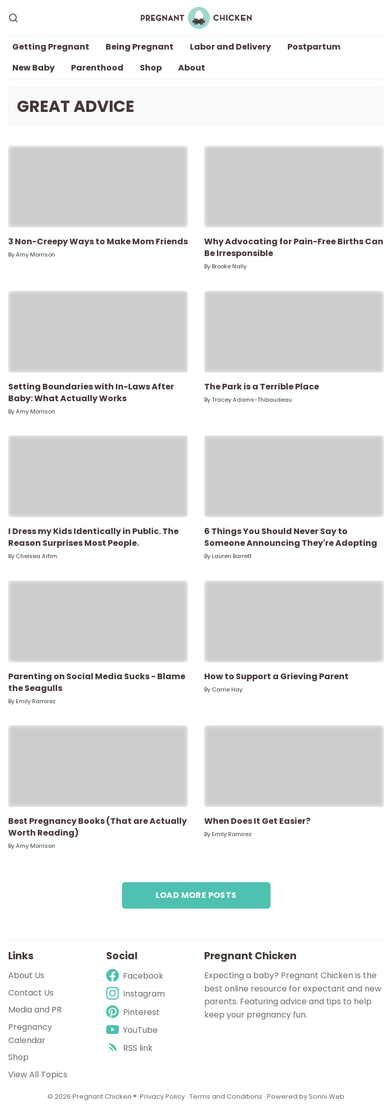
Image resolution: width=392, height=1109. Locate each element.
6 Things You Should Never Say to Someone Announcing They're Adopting (290, 537)
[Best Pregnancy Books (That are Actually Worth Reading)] (98, 766)
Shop (151, 68)
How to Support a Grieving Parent (276, 676)
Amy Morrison (35, 254)
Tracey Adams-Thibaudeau (252, 400)
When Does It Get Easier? (257, 821)
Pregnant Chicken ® (104, 1096)
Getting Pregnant (50, 47)
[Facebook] (135, 976)
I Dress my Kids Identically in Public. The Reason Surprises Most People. (93, 537)
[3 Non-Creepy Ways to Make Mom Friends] (98, 186)
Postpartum (313, 47)
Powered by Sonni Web (306, 1096)
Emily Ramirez (36, 701)
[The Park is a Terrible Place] (294, 332)
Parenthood (97, 68)
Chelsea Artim (36, 556)
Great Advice (75, 106)
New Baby (33, 68)
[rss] (135, 1048)
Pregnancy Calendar (30, 1033)
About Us (26, 975)
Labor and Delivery (230, 47)
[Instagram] (135, 994)
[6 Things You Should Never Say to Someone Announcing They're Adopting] (294, 476)
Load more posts (196, 895)
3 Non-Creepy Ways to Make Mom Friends (98, 241)
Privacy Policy (163, 1096)
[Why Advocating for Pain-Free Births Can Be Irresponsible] (294, 186)
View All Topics (37, 1074)
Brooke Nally (229, 266)
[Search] (13, 18)
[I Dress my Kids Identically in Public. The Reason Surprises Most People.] (98, 476)
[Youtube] (135, 1030)
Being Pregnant (140, 47)
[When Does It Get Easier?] (294, 766)
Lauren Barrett (232, 556)
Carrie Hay (227, 689)
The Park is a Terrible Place (261, 386)
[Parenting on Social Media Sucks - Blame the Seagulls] (98, 621)
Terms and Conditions (225, 1096)
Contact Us (31, 993)
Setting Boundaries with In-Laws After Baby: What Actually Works (91, 392)
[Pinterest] (135, 1012)
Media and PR (35, 1009)
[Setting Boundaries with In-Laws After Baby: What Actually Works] (98, 332)
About (191, 68)
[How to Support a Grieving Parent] (294, 621)
